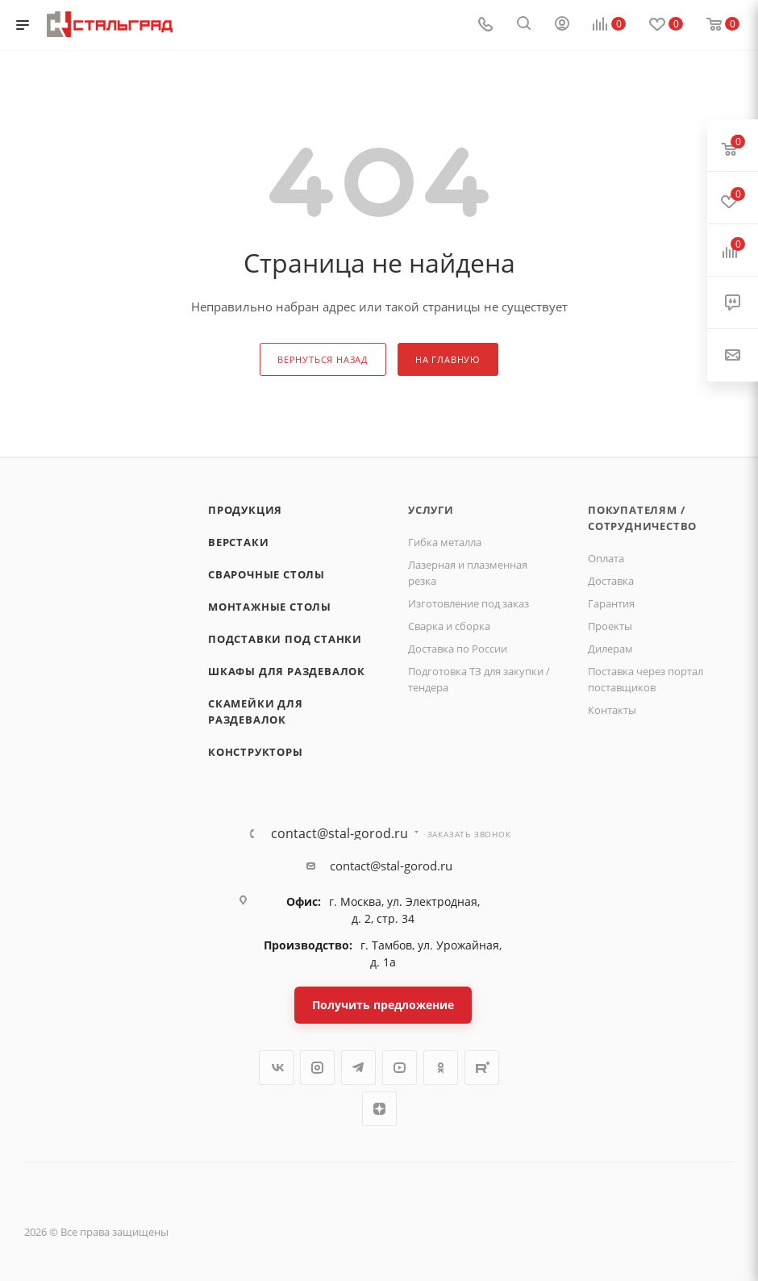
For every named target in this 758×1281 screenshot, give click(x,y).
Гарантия (611, 603)
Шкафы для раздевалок (286, 671)
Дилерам (610, 648)
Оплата (606, 558)
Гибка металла (444, 542)
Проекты (610, 626)
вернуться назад (323, 359)
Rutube (481, 1067)
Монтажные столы (269, 606)
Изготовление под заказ (468, 603)
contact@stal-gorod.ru (339, 833)
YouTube (399, 1067)
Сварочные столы (266, 574)
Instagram (317, 1067)
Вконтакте (276, 1067)
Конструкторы (255, 752)
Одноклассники (440, 1067)
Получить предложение (383, 1004)
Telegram (358, 1067)
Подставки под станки (285, 639)
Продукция (245, 510)
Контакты (612, 710)
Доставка (611, 581)
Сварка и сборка (449, 626)
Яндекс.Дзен (379, 1108)
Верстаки (238, 542)
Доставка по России (457, 648)
